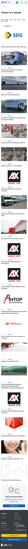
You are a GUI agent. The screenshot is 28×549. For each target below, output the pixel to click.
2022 (15, 19)
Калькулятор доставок (4, 526)
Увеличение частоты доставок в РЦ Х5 (12, 238)
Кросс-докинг (18, 517)
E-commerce (17, 519)
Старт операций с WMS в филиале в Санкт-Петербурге (13, 287)
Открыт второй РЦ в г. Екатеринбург (11, 166)
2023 (11, 19)
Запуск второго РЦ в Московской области (13, 142)
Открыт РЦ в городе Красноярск (10, 94)
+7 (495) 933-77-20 (21, 530)
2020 (23, 19)
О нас (2, 516)
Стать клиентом (5, 529)
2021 (19, 19)
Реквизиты (4, 517)
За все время (4, 19)
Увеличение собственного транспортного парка (12, 214)
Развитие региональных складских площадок (11, 189)
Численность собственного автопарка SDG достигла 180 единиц (13, 118)
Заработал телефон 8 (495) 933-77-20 (12, 459)
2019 (2, 21)
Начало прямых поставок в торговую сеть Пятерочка (13, 337)
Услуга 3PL (17, 516)
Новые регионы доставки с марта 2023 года (13, 47)
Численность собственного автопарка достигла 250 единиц (12, 70)
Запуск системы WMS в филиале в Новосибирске (11, 262)
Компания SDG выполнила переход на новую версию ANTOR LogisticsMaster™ (14, 312)
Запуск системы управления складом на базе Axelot (12, 411)
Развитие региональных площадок (11, 480)
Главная (4, 7)
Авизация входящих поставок (9, 361)
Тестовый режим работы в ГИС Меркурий (13, 436)
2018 (6, 21)
